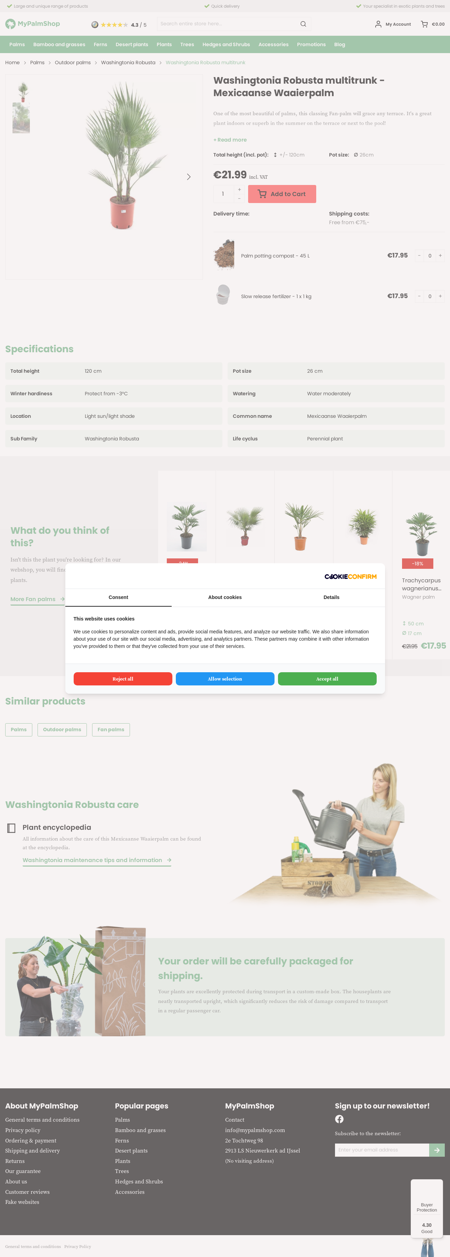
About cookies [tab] (225, 597)
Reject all (123, 678)
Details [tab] (331, 597)
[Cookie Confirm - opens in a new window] (351, 576)
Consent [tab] (118, 597)
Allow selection (225, 678)
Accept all (327, 678)
